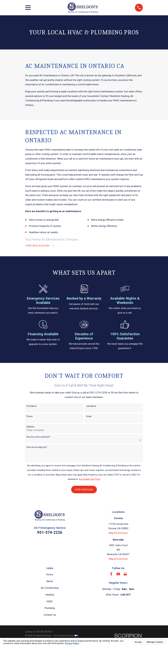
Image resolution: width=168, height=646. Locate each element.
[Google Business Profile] (125, 574)
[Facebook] (111, 574)
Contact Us (50, 614)
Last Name (91, 406)
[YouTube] (118, 574)
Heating (49, 594)
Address (30, 427)
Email (88, 416)
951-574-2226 (49, 533)
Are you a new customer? (38, 437)
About (49, 581)
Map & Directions (118, 533)
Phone (30, 416)
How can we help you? (37, 447)
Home (49, 574)
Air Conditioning (50, 588)
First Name (32, 406)
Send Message (84, 489)
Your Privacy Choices (65, 636)
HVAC (50, 601)
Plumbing (50, 608)
